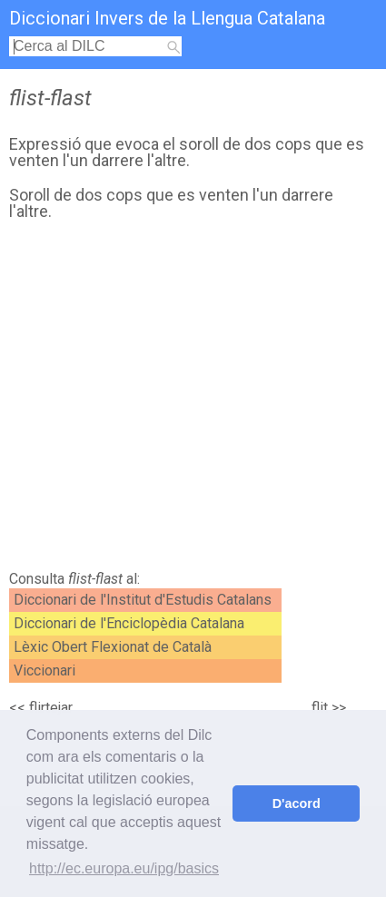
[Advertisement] (193, 400)
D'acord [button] (296, 803)
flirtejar (51, 707)
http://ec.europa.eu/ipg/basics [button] (124, 868)
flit (320, 707)
